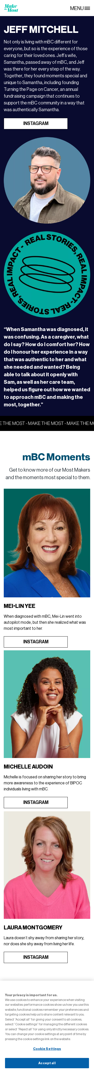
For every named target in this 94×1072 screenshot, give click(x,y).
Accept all (46, 1064)
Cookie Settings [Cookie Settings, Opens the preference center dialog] (47, 1050)
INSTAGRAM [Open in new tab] (35, 123)
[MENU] (82, 8)
